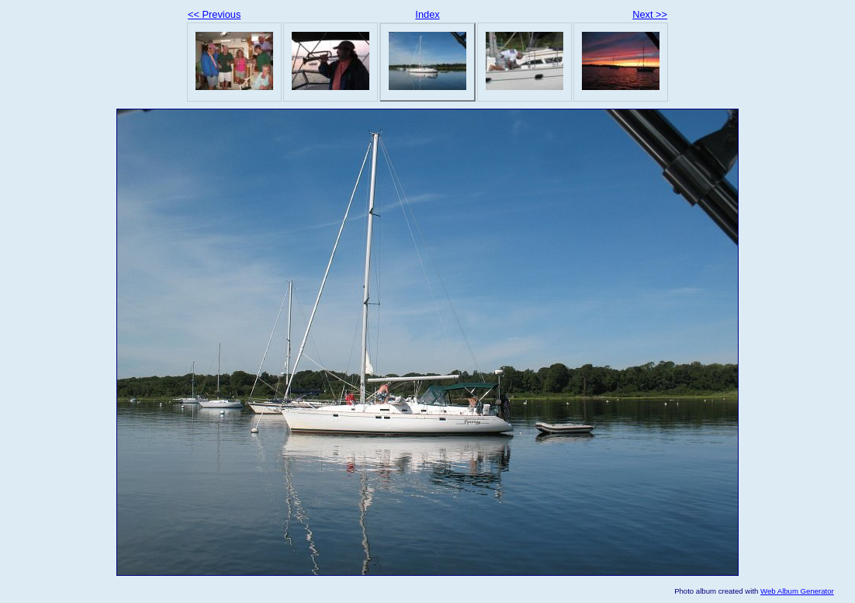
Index (427, 14)
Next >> (649, 14)
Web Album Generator (797, 591)
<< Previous (214, 14)
